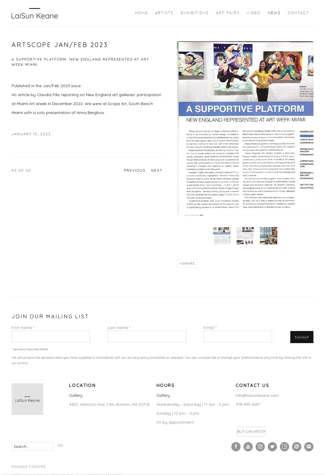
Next (156, 170)
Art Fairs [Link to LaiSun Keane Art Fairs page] (227, 13)
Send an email (296, 446)
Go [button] (60, 445)
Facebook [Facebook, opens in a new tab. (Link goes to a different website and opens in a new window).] (236, 446)
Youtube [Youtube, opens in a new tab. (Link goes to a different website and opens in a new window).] (248, 446)
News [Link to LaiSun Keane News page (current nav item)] (274, 13)
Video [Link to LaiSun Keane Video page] (254, 13)
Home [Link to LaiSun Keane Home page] (141, 13)
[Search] (32, 446)
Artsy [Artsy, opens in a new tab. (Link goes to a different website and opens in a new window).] (284, 446)
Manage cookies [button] (29, 467)
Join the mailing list (308, 446)
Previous (134, 170)
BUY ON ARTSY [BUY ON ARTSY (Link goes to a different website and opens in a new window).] (251, 431)
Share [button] (188, 263)
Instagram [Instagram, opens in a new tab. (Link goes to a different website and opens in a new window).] (260, 446)
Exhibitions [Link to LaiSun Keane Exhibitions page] (195, 13)
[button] (221, 235)
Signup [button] (302, 337)
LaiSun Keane (35, 13)
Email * (210, 327)
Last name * (119, 327)
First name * (23, 327)
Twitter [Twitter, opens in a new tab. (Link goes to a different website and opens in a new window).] (272, 446)
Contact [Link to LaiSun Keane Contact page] (298, 13)
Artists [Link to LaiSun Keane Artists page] (164, 13)
